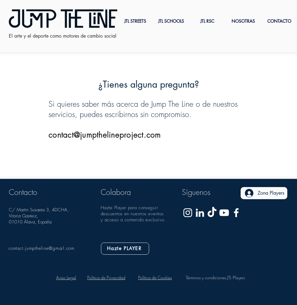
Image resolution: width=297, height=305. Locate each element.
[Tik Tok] (212, 213)
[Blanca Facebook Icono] (236, 213)
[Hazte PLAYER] (125, 249)
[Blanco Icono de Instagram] (188, 213)
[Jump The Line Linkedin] (200, 213)
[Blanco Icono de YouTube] (224, 213)
